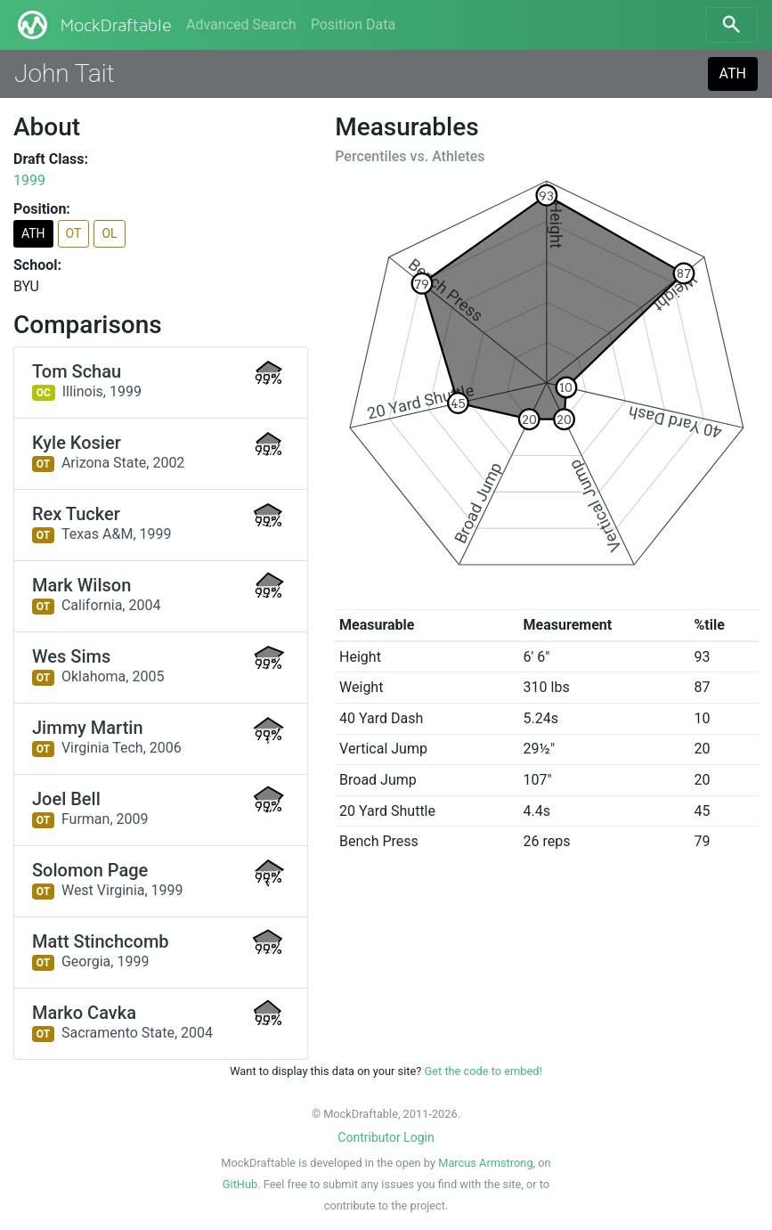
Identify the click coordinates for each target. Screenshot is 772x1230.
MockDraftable (93, 25)
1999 (29, 180)
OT (74, 233)
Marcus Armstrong (485, 1162)
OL (109, 233)
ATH (732, 73)
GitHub (240, 1184)
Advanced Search (241, 24)
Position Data (353, 24)
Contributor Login (385, 1137)
